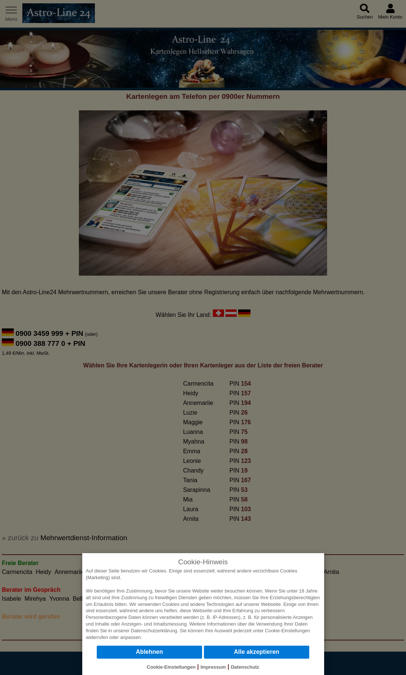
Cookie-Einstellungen (287, 630)
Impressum (213, 667)
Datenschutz (245, 667)
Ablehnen (149, 652)
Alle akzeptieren (256, 652)
